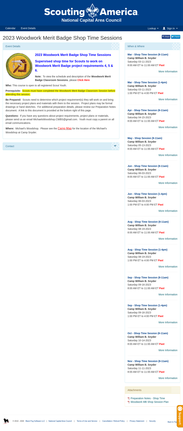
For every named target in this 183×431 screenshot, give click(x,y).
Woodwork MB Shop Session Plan (150, 401)
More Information (168, 71)
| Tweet (176, 37)
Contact (61, 146)
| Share (166, 37)
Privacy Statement (137, 421)
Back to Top (173, 422)
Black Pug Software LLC (35, 421)
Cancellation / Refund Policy (113, 421)
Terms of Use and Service (87, 421)
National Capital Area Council (60, 421)
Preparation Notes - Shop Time (148, 398)
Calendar (10, 28)
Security (152, 421)
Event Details (28, 28)
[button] (170, 28)
